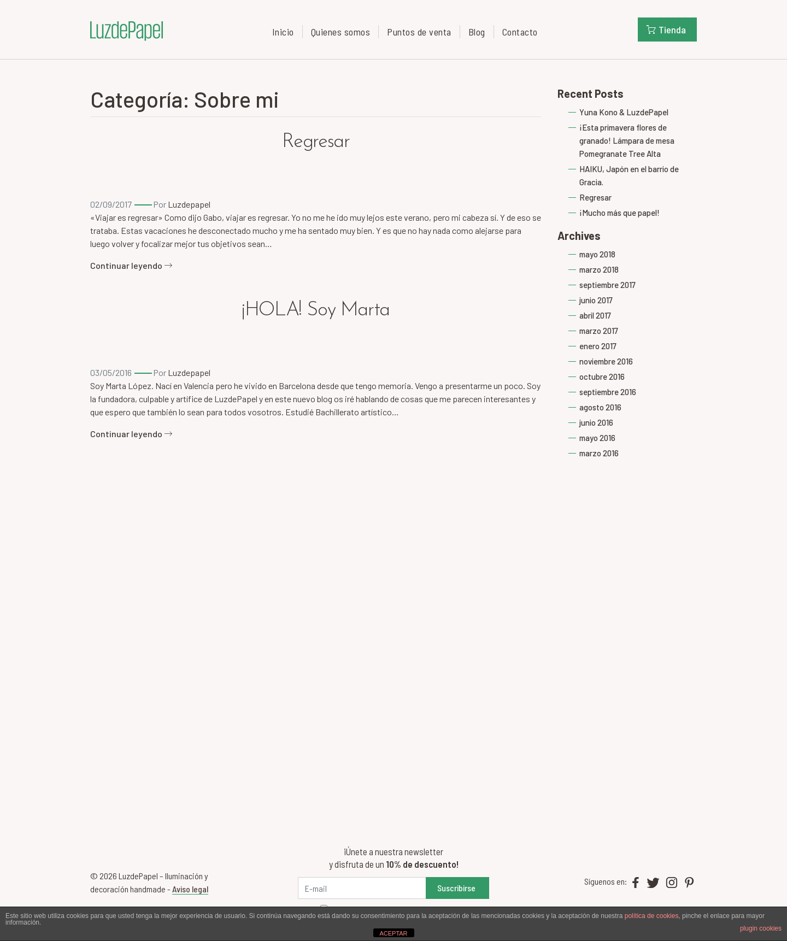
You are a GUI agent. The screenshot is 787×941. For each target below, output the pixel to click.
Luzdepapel (189, 204)
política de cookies (652, 916)
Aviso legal (190, 889)
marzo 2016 (599, 453)
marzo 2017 (598, 331)
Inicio (283, 32)
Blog (476, 32)
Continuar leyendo (131, 265)
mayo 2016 (597, 438)
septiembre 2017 (607, 285)
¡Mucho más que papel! (619, 212)
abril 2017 (595, 315)
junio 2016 (596, 422)
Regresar (316, 142)
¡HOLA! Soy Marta (316, 310)
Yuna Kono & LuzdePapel (623, 112)
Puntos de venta (419, 32)
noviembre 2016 (606, 361)
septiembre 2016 (607, 392)
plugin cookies (761, 928)
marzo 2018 (599, 269)
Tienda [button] (666, 29)
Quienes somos (341, 32)
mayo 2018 (597, 254)
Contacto (520, 32)
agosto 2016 (600, 407)
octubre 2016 (602, 376)
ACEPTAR (393, 933)
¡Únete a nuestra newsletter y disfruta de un (394, 857)
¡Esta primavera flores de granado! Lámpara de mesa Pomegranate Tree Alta (626, 140)
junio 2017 (596, 300)
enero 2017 (597, 346)
